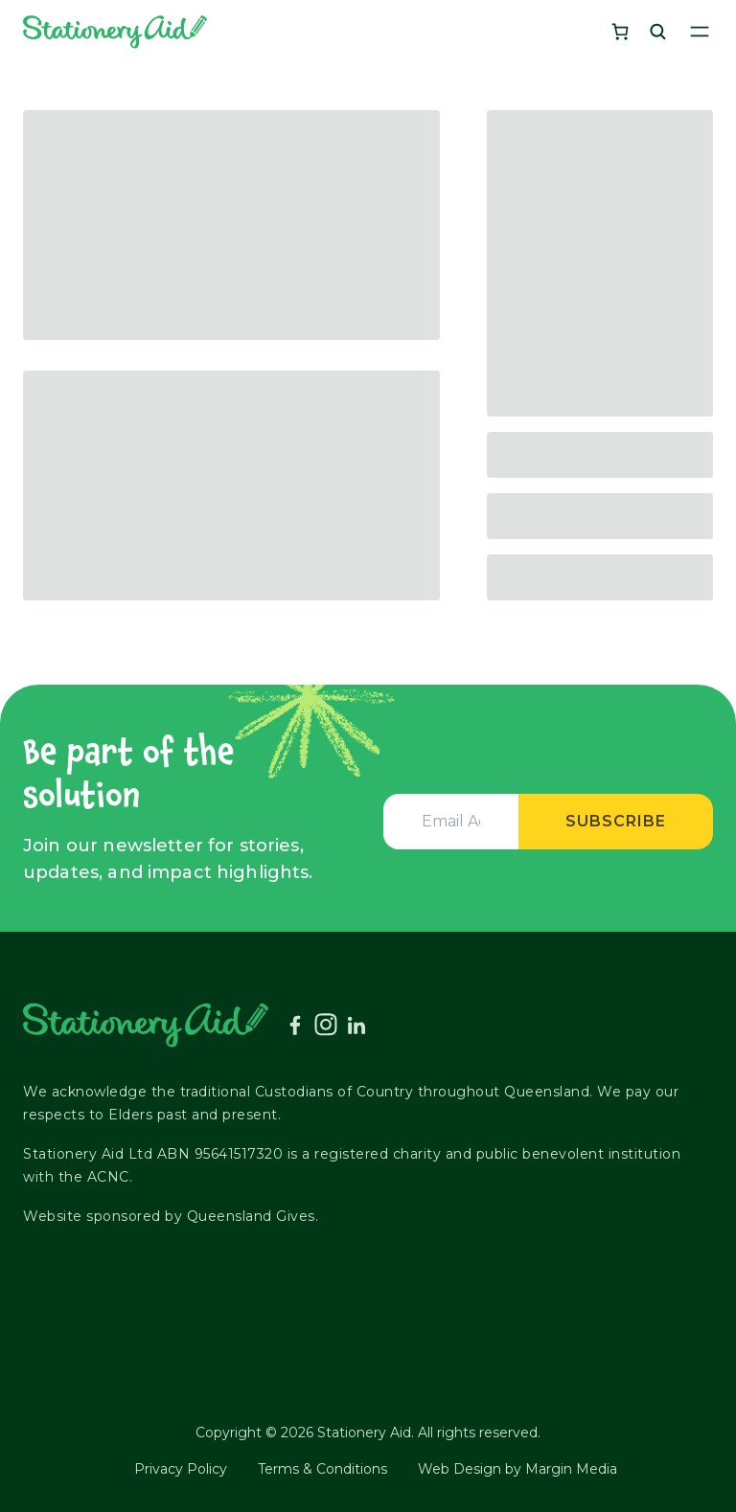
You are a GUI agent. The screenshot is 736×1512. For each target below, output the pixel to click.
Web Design (459, 1469)
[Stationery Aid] (115, 32)
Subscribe (615, 821)
